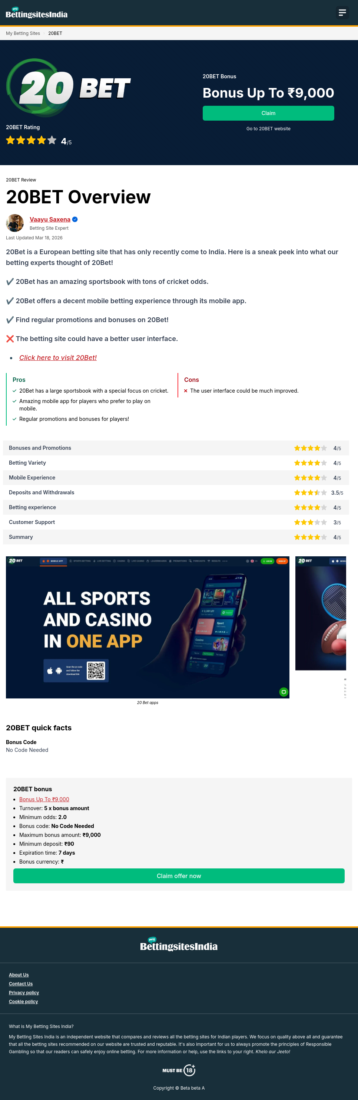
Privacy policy (24, 992)
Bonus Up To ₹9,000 (44, 799)
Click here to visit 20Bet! (58, 357)
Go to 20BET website (268, 128)
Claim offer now (179, 876)
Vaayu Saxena (50, 219)
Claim (269, 113)
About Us (19, 975)
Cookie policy (23, 1001)
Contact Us (21, 983)
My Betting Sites (23, 33)
